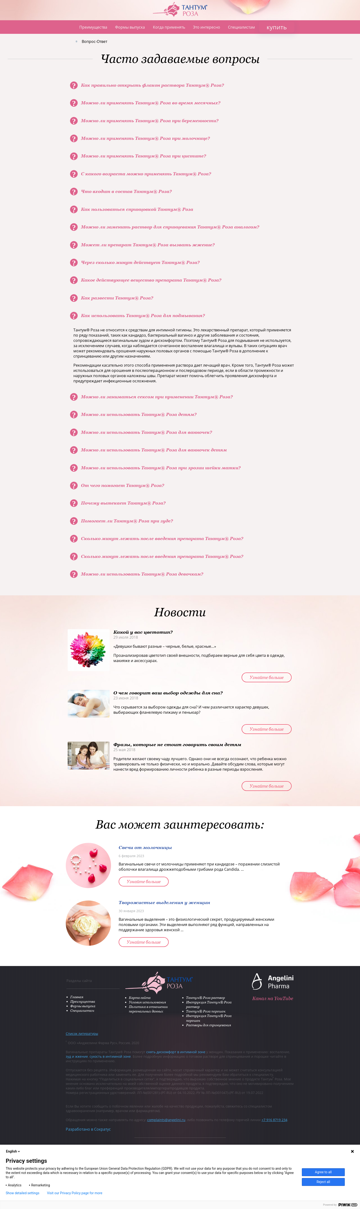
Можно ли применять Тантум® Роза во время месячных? (150, 102)
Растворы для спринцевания (195, 1025)
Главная (68, 27)
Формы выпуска (130, 27)
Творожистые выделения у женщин (164, 902)
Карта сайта (127, 998)
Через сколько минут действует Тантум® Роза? (140, 262)
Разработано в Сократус (88, 1129)
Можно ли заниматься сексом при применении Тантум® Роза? (157, 396)
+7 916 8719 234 (274, 1120)
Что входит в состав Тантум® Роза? (126, 191)
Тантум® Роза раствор (192, 998)
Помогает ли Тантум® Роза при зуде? (127, 520)
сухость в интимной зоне (110, 1056)
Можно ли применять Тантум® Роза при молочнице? (145, 138)
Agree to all (323, 1172)
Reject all (323, 1182)
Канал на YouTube (273, 997)
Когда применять (169, 27)
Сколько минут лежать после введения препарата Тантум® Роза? (162, 538)
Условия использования (134, 1002)
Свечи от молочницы (145, 847)
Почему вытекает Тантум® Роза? (123, 503)
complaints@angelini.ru (166, 1120)
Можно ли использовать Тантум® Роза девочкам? (142, 574)
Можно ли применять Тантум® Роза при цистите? (143, 155)
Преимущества (93, 27)
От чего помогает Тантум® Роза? (122, 485)
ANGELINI (337, 23)
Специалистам (241, 27)
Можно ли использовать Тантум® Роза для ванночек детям (154, 449)
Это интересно (206, 27)
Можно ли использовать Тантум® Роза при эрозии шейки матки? (161, 467)
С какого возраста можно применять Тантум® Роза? (146, 173)
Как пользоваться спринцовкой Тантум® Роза (137, 209)
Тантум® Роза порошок (193, 1011)
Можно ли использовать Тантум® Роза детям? (139, 414)
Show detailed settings (22, 1193)
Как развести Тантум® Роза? (117, 297)
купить (277, 27)
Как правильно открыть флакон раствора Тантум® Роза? (152, 85)
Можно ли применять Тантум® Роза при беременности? (149, 120)
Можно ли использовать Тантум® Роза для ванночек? (146, 432)
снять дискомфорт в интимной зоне (175, 1052)
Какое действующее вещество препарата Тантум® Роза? (151, 280)
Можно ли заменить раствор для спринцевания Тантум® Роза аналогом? (170, 226)
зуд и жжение (77, 1056)
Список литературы (82, 1034)
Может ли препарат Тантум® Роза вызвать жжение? (148, 244)
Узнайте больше (267, 677)
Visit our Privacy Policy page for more (74, 1193)
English (13, 1151)
